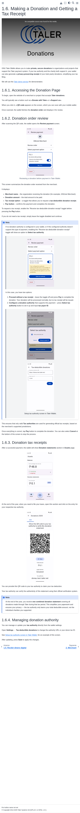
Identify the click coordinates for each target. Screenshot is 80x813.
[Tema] (69, 3)
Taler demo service (21, 82)
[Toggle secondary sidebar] (77, 3)
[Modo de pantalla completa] (65, 3)
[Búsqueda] (73, 3)
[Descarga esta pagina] (61, 3)
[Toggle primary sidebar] (3, 3)
